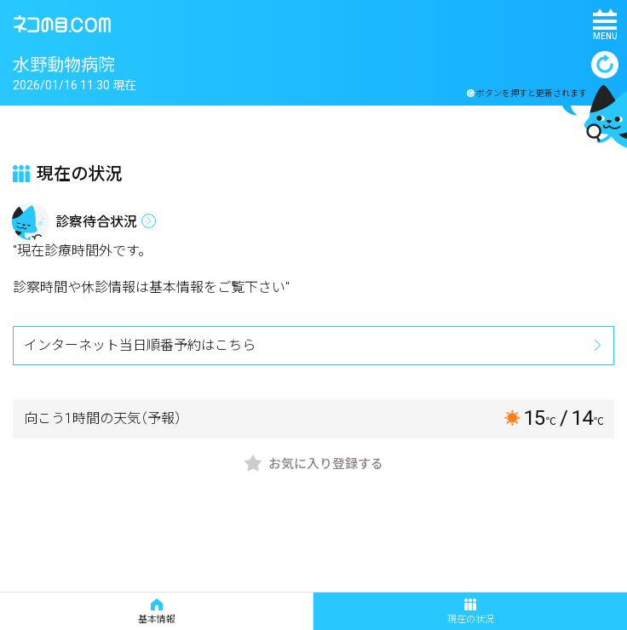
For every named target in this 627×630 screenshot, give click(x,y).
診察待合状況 (96, 222)
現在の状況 (470, 611)
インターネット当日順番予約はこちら (140, 345)
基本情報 (156, 611)
